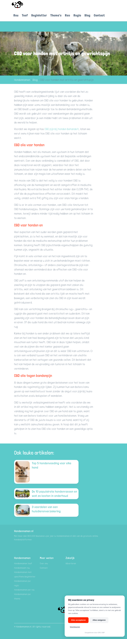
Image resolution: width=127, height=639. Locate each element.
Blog (87, 15)
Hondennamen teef (23, 563)
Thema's (55, 15)
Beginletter (39, 15)
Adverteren (71, 563)
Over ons (44, 563)
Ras (67, 15)
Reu (15, 15)
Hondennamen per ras (24, 589)
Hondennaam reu (22, 567)
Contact (99, 15)
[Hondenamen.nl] (21, 4)
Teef (25, 15)
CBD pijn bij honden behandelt (62, 129)
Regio (77, 15)
